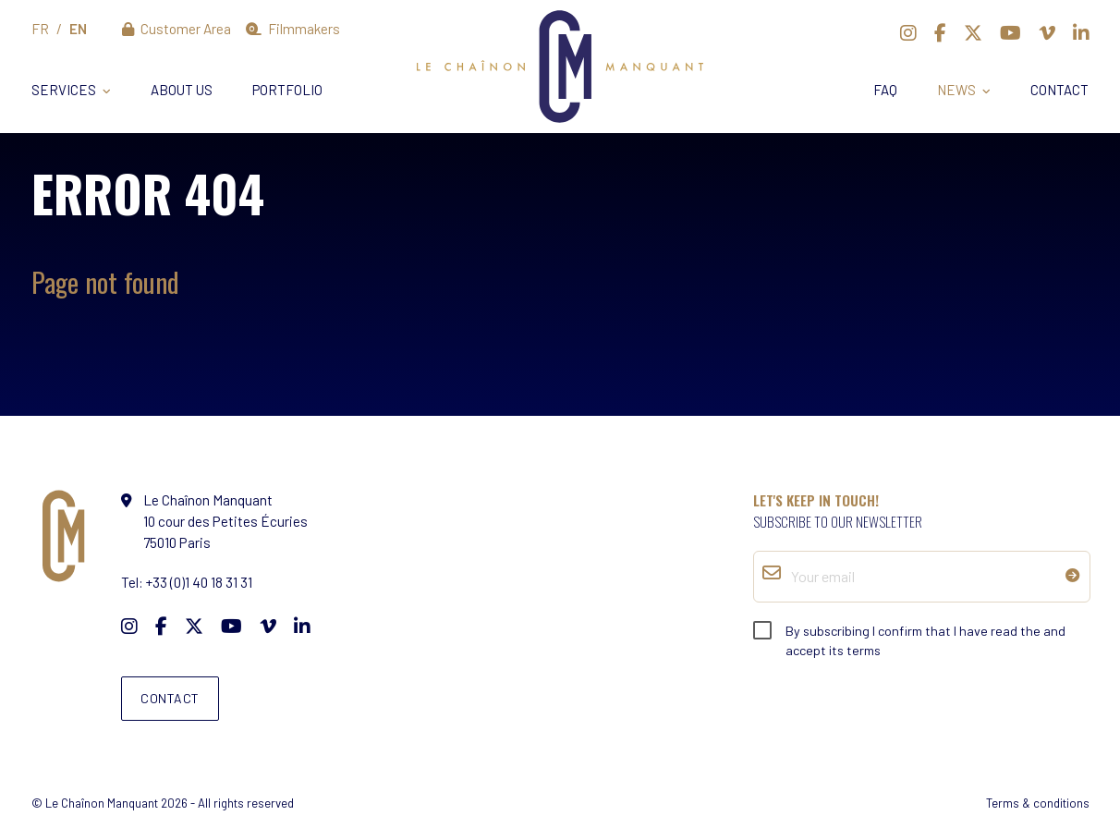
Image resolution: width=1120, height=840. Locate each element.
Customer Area (177, 28)
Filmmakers (293, 28)
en (78, 28)
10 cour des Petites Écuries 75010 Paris (225, 521)
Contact (1059, 89)
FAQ (885, 89)
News (956, 89)
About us (182, 89)
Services (63, 89)
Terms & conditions (1038, 803)
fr (40, 28)
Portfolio (287, 89)
